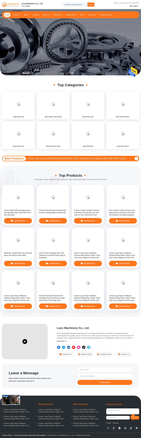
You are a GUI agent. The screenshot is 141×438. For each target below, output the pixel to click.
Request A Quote (106, 15)
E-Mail (108, 423)
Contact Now (105, 382)
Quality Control (71, 15)
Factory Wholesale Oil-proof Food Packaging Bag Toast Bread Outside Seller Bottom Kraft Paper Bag (52, 298)
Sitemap (115, 423)
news (82, 15)
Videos (25, 15)
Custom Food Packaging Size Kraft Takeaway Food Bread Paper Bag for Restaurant (52, 255)
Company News (104, 354)
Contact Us (123, 354)
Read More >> (62, 341)
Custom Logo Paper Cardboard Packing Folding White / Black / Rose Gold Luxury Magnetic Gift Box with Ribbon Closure (77, 158)
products (16, 15)
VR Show (35, 15)
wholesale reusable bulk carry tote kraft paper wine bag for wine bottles (18, 254)
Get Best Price (18, 221)
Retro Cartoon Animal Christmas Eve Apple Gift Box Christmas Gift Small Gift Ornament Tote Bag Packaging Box (122, 212)
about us (46, 15)
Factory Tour (57, 15)
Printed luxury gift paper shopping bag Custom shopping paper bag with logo (52, 211)
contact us (92, 15)
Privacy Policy (7, 435)
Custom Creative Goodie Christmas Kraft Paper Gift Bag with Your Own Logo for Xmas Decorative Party (86, 212)
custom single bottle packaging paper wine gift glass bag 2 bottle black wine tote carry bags (17, 212)
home (7, 15)
